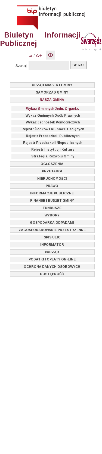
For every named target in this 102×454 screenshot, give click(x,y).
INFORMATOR (52, 245)
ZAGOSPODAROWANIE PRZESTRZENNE (52, 230)
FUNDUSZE (52, 208)
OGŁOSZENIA (52, 164)
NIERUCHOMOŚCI (52, 179)
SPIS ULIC (52, 237)
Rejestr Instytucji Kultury (52, 149)
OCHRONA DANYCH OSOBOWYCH (52, 267)
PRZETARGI (52, 171)
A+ (39, 55)
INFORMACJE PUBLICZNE (52, 193)
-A (30, 56)
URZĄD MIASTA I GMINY (52, 85)
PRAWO (52, 186)
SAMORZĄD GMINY (52, 92)
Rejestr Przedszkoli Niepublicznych (52, 143)
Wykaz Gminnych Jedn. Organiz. (52, 109)
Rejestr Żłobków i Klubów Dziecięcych (52, 129)
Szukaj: (21, 66)
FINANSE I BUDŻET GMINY (52, 201)
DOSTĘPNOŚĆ (52, 274)
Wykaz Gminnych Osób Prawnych (53, 115)
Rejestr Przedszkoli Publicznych (52, 136)
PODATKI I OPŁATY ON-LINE (52, 259)
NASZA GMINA (52, 100)
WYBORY (52, 215)
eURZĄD (52, 252)
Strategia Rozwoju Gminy (52, 156)
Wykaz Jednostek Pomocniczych (53, 122)
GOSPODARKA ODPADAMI (52, 223)
